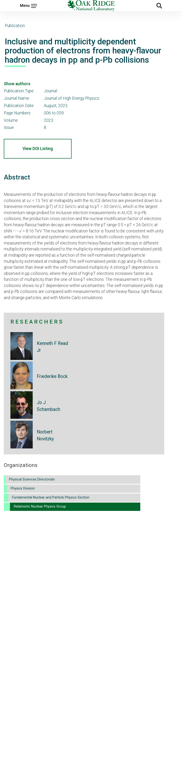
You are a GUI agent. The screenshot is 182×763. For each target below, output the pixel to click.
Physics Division (23, 488)
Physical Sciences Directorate (32, 479)
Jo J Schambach (48, 406)
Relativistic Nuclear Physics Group (40, 506)
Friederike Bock (52, 376)
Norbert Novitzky (45, 435)
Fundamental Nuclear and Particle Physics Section (50, 497)
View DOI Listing (38, 148)
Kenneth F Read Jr (52, 347)
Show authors (17, 83)
